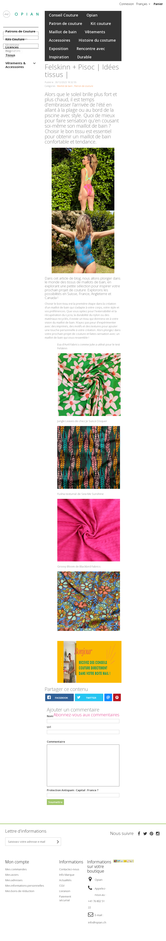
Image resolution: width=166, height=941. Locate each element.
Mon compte (17, 862)
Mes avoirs (11, 874)
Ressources (12, 93)
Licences (12, 47)
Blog (8, 113)
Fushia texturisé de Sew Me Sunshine (80, 494)
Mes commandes (16, 869)
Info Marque (66, 874)
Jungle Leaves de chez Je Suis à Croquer (82, 421)
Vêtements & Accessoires (15, 65)
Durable (84, 56)
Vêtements (95, 31)
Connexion (126, 4)
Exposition (58, 48)
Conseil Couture (63, 15)
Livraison (64, 890)
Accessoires (59, 40)
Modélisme (12, 88)
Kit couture (101, 23)
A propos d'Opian (16, 82)
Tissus (10, 55)
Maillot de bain (63, 31)
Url (49, 727)
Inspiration (59, 56)
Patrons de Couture (20, 31)
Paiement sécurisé (65, 898)
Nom (50, 716)
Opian (92, 15)
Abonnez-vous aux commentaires (86, 715)
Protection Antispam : (72, 790)
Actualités (65, 880)
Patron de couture (65, 23)
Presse (9, 99)
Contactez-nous (69, 869)
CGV (62, 885)
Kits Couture (14, 39)
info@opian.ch (97, 922)
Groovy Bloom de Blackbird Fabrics (78, 566)
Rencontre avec (91, 48)
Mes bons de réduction (19, 890)
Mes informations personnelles (24, 885)
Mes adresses (13, 880)
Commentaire (56, 741)
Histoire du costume (97, 40)
